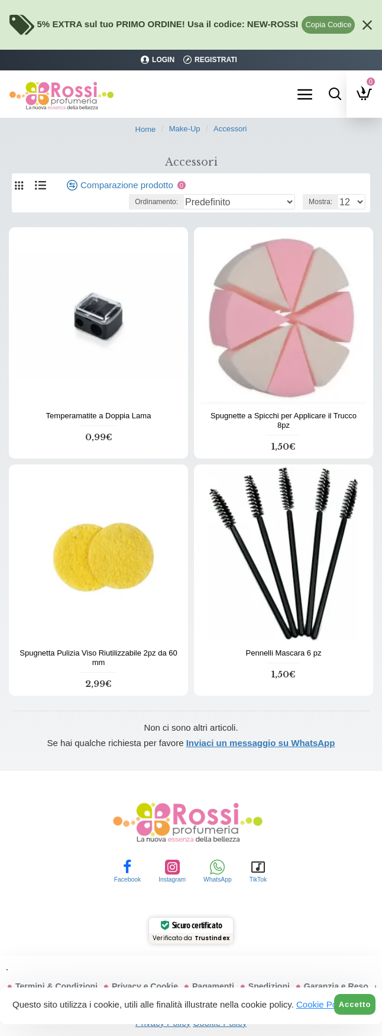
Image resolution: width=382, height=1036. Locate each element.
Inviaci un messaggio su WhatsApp (260, 743)
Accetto (355, 1004)
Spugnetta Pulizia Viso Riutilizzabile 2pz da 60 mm (98, 657)
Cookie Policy (323, 1004)
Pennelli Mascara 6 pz (284, 652)
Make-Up (184, 128)
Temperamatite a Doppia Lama (98, 415)
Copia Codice (328, 24)
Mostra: (320, 202)
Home (145, 129)
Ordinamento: (156, 202)
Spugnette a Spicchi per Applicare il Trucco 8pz (284, 420)
